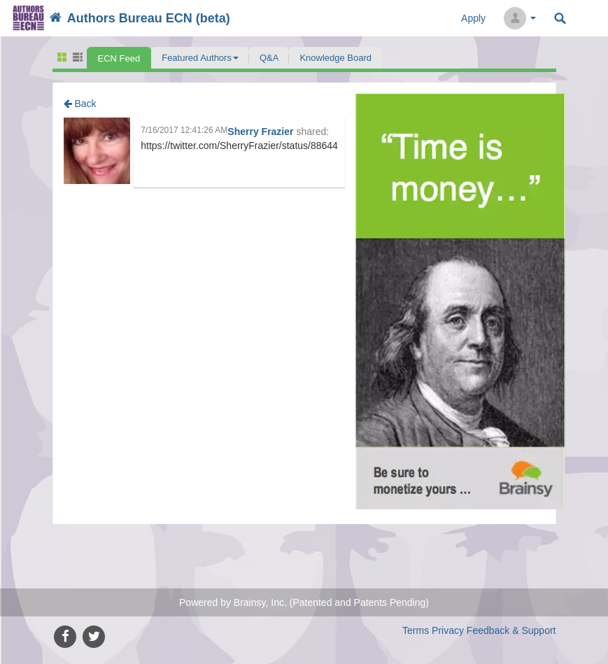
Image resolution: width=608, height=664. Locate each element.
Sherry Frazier (261, 131)
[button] (200, 58)
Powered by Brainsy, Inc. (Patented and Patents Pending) (304, 602)
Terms (415, 630)
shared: (312, 131)
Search (560, 18)
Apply (473, 18)
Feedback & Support (511, 630)
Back (80, 103)
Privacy (448, 630)
